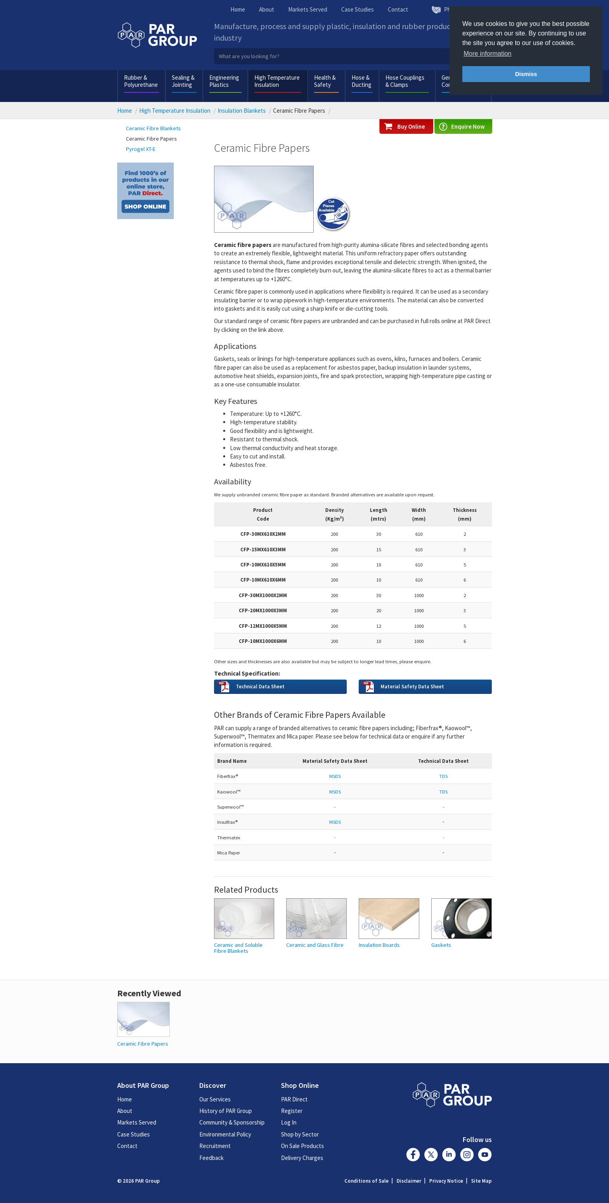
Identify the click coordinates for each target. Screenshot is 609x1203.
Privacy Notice (446, 1181)
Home (237, 9)
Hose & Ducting (361, 81)
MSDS (335, 822)
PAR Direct (294, 1099)
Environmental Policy (225, 1134)
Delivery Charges (302, 1158)
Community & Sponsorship (232, 1122)
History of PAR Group (225, 1111)
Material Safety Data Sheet (412, 686)
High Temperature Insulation (277, 81)
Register (292, 1111)
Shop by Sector (300, 1134)
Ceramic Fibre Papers (151, 138)
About (266, 9)
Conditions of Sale (366, 1181)
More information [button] (487, 53)
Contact (398, 9)
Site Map (481, 1181)
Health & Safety (325, 81)
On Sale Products (302, 1146)
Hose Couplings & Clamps (404, 81)
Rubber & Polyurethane (141, 81)
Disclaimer (409, 1181)
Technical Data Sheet (260, 686)
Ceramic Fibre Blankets (153, 128)
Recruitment (215, 1146)
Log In (289, 1122)
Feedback (211, 1158)
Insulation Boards (379, 945)
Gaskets (441, 945)
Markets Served (307, 9)
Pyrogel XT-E (140, 149)
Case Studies (357, 9)
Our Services (215, 1099)
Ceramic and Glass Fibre (315, 945)
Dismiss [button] (526, 74)
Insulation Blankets (242, 110)
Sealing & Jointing (183, 81)
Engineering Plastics (224, 81)
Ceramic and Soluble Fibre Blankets (238, 948)
